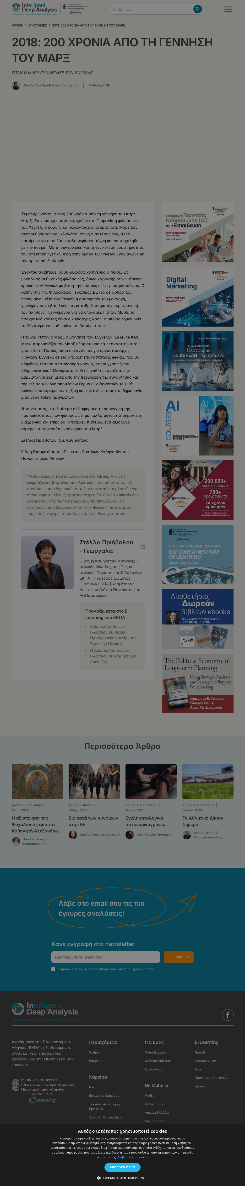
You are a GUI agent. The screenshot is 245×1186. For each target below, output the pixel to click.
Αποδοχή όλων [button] (122, 1167)
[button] (122, 1177)
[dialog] (122, 593)
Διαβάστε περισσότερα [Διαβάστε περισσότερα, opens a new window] (133, 1157)
